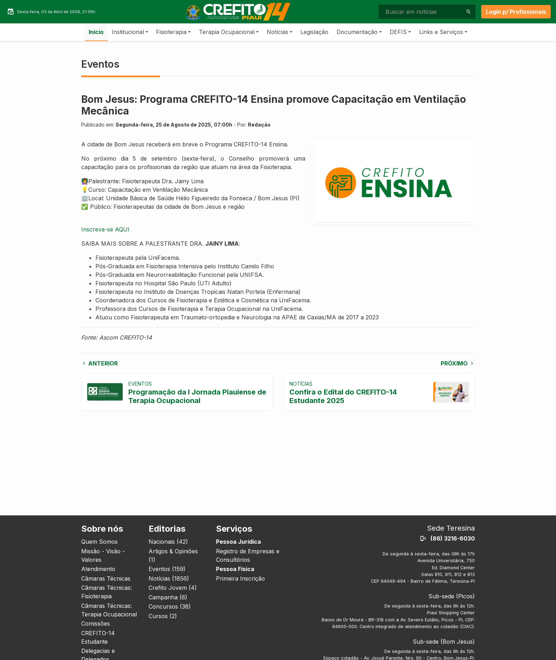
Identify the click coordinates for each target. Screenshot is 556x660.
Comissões (95, 623)
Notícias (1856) (169, 578)
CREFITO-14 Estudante (98, 637)
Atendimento (98, 568)
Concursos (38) (170, 606)
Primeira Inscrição (240, 578)
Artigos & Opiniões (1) (173, 555)
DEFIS (398, 31)
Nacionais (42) (168, 541)
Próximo (458, 363)
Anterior (99, 363)
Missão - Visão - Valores (103, 555)
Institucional (128, 31)
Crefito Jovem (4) (173, 587)
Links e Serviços (441, 31)
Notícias (277, 31)
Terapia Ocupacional (227, 31)
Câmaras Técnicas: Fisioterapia (106, 592)
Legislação (314, 31)
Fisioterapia (171, 31)
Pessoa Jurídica (238, 541)
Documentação (357, 31)
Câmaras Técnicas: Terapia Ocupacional (109, 610)
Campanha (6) (168, 597)
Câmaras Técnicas (105, 578)
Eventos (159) (167, 568)
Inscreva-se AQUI (105, 229)
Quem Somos (99, 541)
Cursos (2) (163, 616)
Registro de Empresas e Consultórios (247, 555)
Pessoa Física (235, 568)
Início (96, 31)
